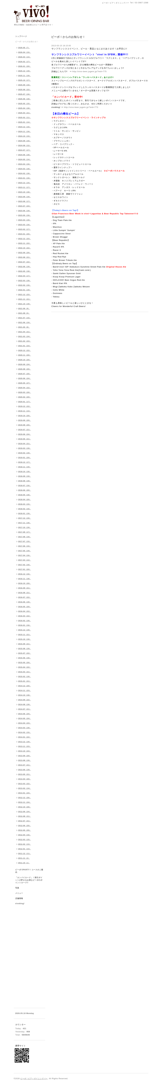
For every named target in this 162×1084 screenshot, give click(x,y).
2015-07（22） (24, 653)
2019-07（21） (24, 430)
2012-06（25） (24, 825)
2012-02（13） (24, 844)
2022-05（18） (24, 271)
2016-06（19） (24, 602)
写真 (17, 888)
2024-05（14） (24, 159)
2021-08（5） (24, 313)
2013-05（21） (24, 774)
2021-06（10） (24, 322)
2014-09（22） (24, 700)
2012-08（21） (24, 816)
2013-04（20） (24, 779)
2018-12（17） (24, 462)
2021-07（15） (24, 318)
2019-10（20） (24, 416)
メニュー (19, 893)
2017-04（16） (24, 555)
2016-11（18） (24, 579)
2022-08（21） (24, 257)
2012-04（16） (24, 835)
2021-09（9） (24, 308)
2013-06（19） (24, 770)
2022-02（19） (24, 285)
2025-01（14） (24, 122)
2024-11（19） (24, 131)
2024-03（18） (24, 169)
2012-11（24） (24, 802)
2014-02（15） (24, 732)
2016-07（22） (24, 597)
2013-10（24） (24, 751)
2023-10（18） (24, 192)
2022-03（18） (24, 280)
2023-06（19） (24, 211)
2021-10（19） (24, 304)
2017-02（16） (24, 565)
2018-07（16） (24, 485)
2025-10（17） (24, 80)
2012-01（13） (24, 849)
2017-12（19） (24, 518)
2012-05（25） (24, 830)
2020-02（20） (24, 397)
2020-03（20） (24, 392)
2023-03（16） (24, 225)
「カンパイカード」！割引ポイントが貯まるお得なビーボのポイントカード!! (28, 880)
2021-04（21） (24, 332)
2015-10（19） (24, 639)
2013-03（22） (24, 784)
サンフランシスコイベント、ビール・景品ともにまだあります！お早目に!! (89, 48)
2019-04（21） (24, 443)
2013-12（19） (24, 742)
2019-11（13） (24, 411)
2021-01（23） (24, 346)
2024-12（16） (24, 127)
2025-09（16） (24, 85)
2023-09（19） (24, 197)
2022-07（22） (24, 262)
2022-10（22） (24, 248)
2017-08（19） (24, 537)
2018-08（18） (24, 481)
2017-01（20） (24, 569)
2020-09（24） (24, 364)
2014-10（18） (24, 695)
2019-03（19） (24, 448)
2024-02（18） (24, 173)
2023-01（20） (24, 234)
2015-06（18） (24, 658)
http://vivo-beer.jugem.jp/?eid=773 (81, 107)
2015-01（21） (24, 681)
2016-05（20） (24, 607)
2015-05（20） (24, 662)
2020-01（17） (24, 402)
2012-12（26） (24, 797)
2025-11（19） (24, 75)
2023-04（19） (24, 220)
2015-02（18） (24, 676)
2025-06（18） (24, 99)
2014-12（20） (24, 686)
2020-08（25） (24, 369)
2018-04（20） (24, 499)
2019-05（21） (24, 439)
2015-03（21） (24, 672)
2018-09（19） (24, 476)
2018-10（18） (24, 471)
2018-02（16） (24, 509)
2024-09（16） (24, 141)
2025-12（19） (24, 71)
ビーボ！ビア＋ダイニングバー (34, 1079)
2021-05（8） (24, 327)
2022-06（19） (24, 266)
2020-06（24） (24, 378)
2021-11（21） (24, 299)
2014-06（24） (24, 714)
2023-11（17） (24, 187)
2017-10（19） (24, 527)
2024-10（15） (24, 136)
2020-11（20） (24, 355)
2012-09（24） (24, 811)
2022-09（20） (24, 252)
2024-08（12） (24, 145)
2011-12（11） (24, 853)
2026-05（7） (24, 48)
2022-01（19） (24, 290)
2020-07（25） (24, 374)
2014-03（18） (24, 728)
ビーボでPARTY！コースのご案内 (29, 871)
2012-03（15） (24, 839)
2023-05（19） (24, 215)
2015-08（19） (24, 648)
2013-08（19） (24, 760)
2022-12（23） (24, 239)
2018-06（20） (24, 490)
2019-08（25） (24, 425)
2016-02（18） (24, 620)
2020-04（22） (24, 388)
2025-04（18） (24, 108)
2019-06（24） (24, 434)
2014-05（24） (24, 718)
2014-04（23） (24, 723)
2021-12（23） (24, 294)
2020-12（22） (24, 350)
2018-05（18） (24, 495)
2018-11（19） (24, 467)
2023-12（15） (24, 183)
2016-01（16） (24, 625)
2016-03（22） (24, 616)
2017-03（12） (24, 560)
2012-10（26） (24, 807)
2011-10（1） (24, 863)
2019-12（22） (24, 406)
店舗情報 (19, 898)
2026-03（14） (24, 57)
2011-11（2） (24, 858)
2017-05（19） (24, 551)
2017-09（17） (24, 532)
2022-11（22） (24, 243)
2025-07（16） (24, 94)
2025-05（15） (24, 103)
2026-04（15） (24, 52)
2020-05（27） (24, 383)
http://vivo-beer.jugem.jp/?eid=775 (89, 71)
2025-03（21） (24, 113)
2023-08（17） (24, 201)
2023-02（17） (24, 229)
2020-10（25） (24, 360)
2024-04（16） (24, 164)
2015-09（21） (24, 644)
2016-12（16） (24, 574)
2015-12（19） (24, 630)
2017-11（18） (24, 523)
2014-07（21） (24, 709)
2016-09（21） (24, 588)
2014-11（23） (24, 690)
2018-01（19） (24, 513)
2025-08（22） (24, 89)
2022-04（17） (24, 276)
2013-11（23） (24, 746)
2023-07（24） (24, 206)
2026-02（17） (24, 62)
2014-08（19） (24, 704)
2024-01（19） (24, 178)
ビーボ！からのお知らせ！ (27, 42)
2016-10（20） (24, 583)
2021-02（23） (24, 341)
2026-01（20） (24, 66)
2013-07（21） (24, 765)
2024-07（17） (24, 150)
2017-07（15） (24, 541)
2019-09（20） (24, 420)
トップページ (21, 36)
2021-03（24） (24, 336)
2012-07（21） (24, 821)
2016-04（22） (24, 611)
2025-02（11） (24, 117)
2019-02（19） (24, 453)
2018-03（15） (24, 504)
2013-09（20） (24, 756)
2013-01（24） (24, 793)
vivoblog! (20, 903)
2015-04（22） (24, 667)
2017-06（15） (24, 546)
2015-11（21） (24, 634)
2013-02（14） (24, 788)
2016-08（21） (24, 593)
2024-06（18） (24, 155)
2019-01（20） (24, 457)
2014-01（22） (24, 737)
